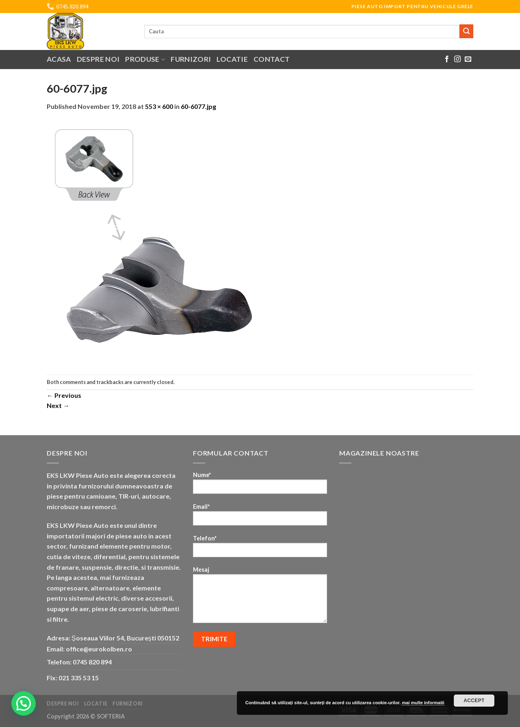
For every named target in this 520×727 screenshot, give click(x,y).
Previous (64, 395)
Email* (260, 517)
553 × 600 (159, 106)
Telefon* (260, 549)
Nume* (260, 485)
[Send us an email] (468, 59)
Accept (474, 700)
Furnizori (191, 59)
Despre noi (98, 59)
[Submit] (466, 31)
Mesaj (260, 597)
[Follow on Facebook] (447, 59)
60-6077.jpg (198, 106)
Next (58, 405)
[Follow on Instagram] (457, 59)
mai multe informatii (423, 702)
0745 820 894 (92, 662)
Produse (145, 59)
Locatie (232, 59)
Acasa (59, 59)
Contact (272, 59)
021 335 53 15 (78, 677)
